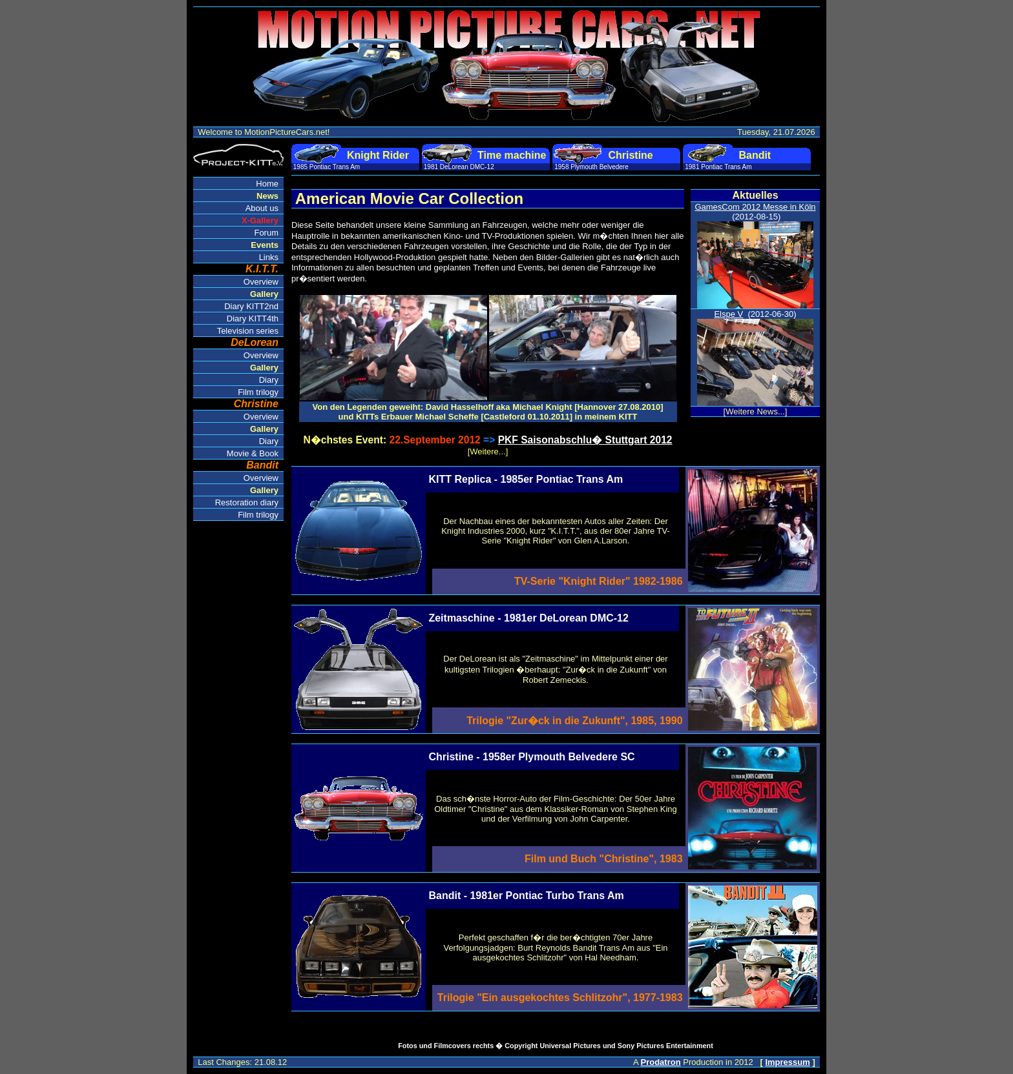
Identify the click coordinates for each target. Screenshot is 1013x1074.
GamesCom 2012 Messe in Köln (754, 207)
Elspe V (728, 314)
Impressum (787, 1062)
